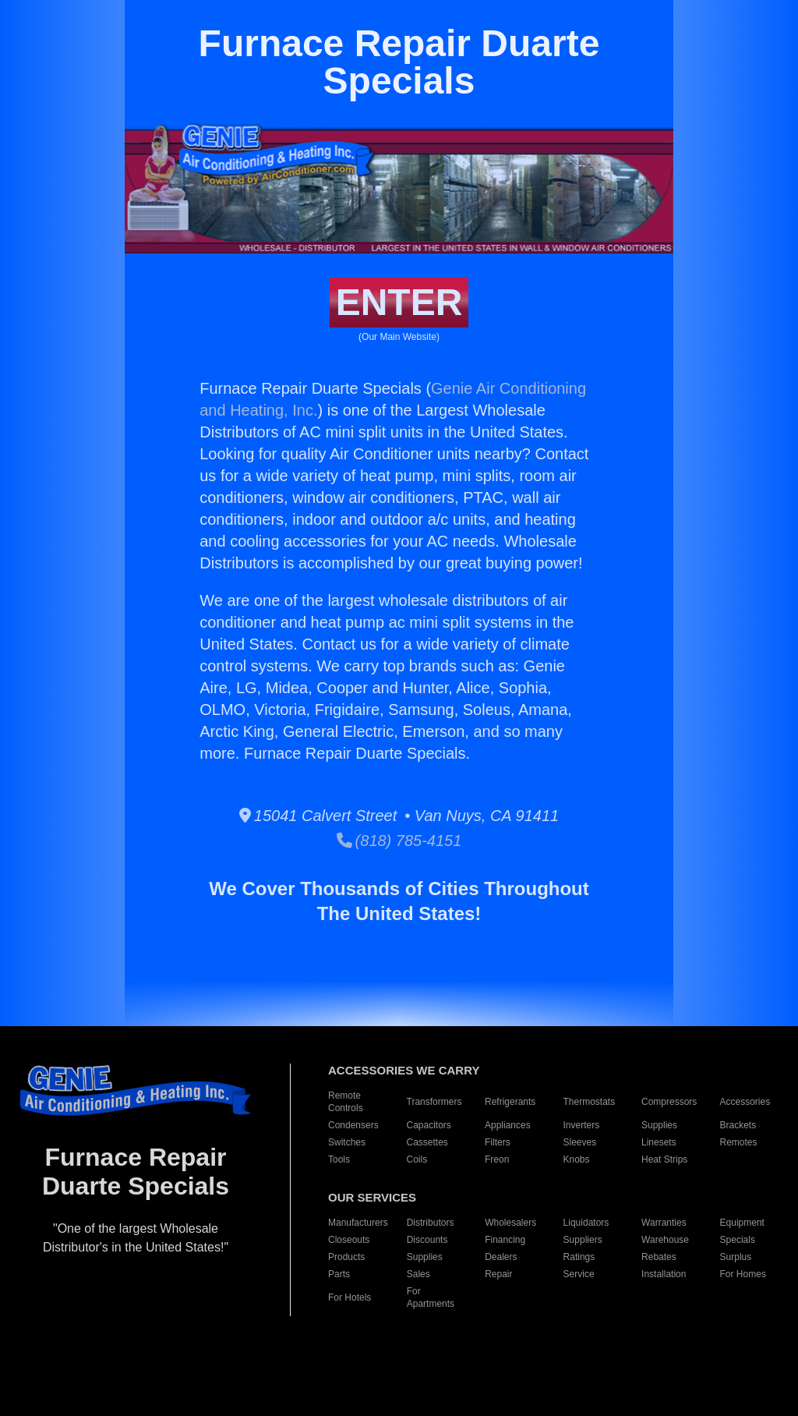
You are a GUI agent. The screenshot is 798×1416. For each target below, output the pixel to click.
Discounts (427, 1239)
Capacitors (429, 1125)
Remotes (738, 1142)
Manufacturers (358, 1222)
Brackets (738, 1125)
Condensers (353, 1125)
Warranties (664, 1222)
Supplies (659, 1125)
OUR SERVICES (372, 1197)
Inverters (581, 1125)
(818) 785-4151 (399, 840)
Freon (497, 1159)
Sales (418, 1274)
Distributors (430, 1222)
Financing (505, 1239)
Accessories (745, 1101)
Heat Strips (664, 1159)
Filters (497, 1142)
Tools (339, 1159)
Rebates (658, 1256)
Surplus (736, 1256)
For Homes (743, 1274)
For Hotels (349, 1297)
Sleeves (580, 1142)
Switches (346, 1142)
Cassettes (427, 1142)
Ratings (579, 1256)
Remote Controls (345, 1101)
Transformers (434, 1101)
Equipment (742, 1222)
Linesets (658, 1142)
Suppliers (582, 1239)
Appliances (508, 1125)
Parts (339, 1274)
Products (346, 1256)
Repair (498, 1274)
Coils (417, 1159)
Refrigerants (510, 1101)
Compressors (669, 1101)
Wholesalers (510, 1222)
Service (579, 1274)
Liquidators (586, 1222)
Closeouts (348, 1239)
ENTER (399, 302)
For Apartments (430, 1297)
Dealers (501, 1256)
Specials (737, 1239)
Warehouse (665, 1239)
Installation (663, 1274)
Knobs (576, 1159)
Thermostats (589, 1101)
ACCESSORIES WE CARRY (403, 1070)
